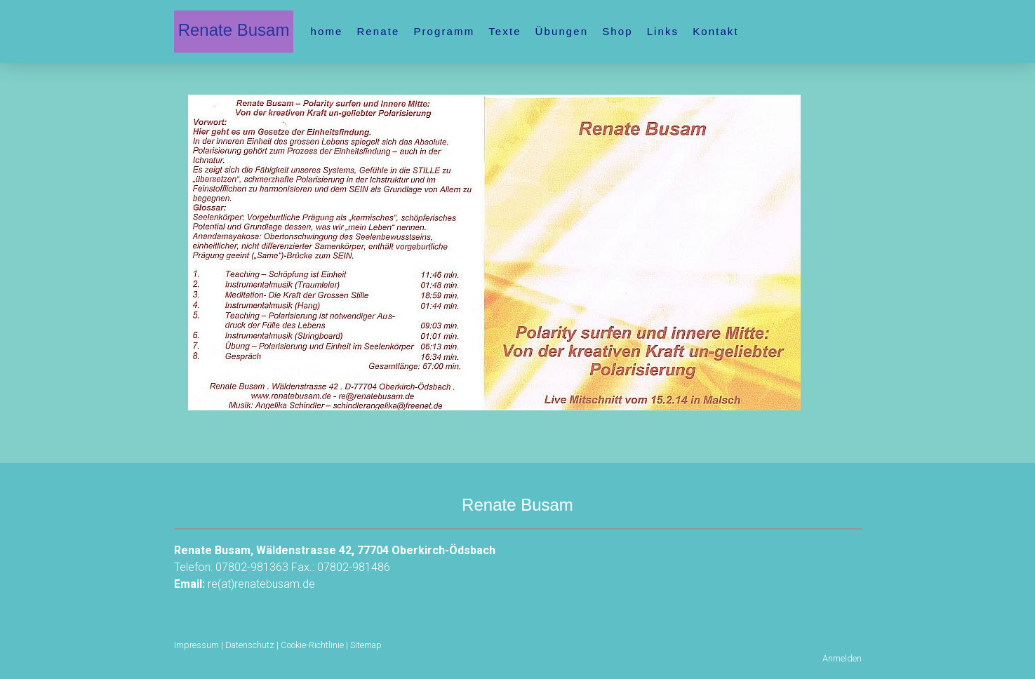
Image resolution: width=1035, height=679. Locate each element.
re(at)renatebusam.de (261, 584)
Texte (504, 31)
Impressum (196, 645)
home (327, 31)
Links (663, 31)
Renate (377, 31)
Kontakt (716, 31)
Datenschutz (249, 645)
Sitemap (366, 645)
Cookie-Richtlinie (312, 645)
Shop (617, 31)
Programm (443, 31)
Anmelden (842, 658)
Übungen (562, 31)
